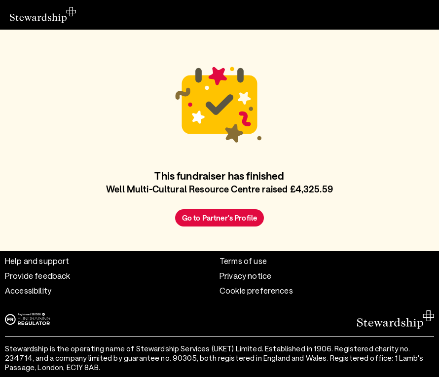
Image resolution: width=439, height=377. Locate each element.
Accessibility (28, 290)
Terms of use (243, 260)
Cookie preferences (256, 290)
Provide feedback (37, 275)
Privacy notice (245, 275)
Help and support (37, 260)
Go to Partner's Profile (219, 217)
